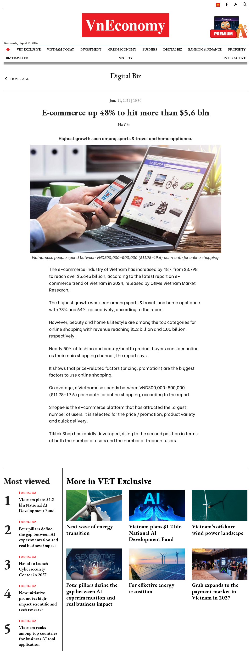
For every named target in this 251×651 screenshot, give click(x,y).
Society (126, 58)
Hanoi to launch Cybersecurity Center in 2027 (33, 569)
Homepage (16, 78)
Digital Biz (172, 49)
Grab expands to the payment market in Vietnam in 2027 (215, 591)
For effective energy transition (151, 588)
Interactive (234, 58)
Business (149, 49)
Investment (90, 49)
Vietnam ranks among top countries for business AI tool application (38, 636)
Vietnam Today (60, 49)
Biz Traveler (17, 58)
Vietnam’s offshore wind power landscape (217, 529)
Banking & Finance (205, 49)
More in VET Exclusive (108, 481)
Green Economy (122, 49)
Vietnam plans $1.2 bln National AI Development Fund (37, 505)
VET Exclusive (29, 49)
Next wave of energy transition (89, 529)
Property (236, 49)
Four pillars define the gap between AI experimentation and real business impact (38, 537)
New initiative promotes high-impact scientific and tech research (38, 601)
